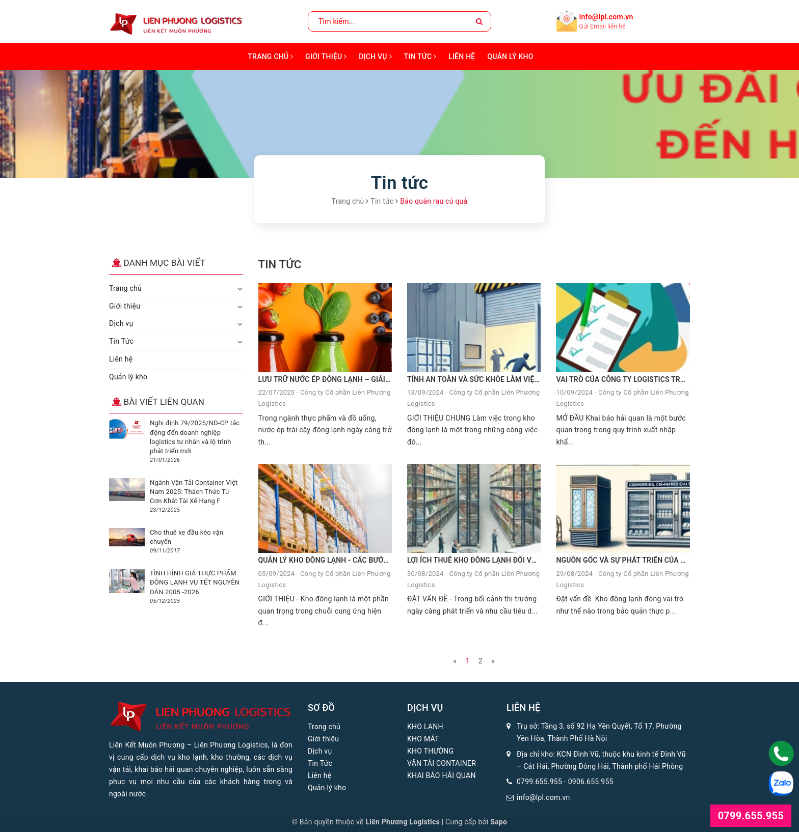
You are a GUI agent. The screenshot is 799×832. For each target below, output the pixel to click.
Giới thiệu (326, 56)
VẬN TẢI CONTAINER (441, 763)
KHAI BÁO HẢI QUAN (441, 775)
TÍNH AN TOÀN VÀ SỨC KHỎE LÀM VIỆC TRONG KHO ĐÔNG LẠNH (515, 379)
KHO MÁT (423, 739)
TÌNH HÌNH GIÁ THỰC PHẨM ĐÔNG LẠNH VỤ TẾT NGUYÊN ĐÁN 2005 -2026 (194, 582)
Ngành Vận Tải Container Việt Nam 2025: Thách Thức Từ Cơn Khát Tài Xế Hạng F (193, 492)
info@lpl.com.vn (606, 17)
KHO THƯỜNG (430, 751)
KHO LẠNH (425, 727)
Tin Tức (420, 56)
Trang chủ (270, 56)
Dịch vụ (375, 56)
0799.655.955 (539, 782)
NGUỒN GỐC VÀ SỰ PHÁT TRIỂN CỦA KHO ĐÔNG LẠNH (646, 560)
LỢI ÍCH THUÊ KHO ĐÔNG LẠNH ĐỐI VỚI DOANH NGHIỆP (500, 560)
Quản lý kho (510, 56)
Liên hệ (461, 56)
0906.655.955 (591, 782)
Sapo (498, 822)
